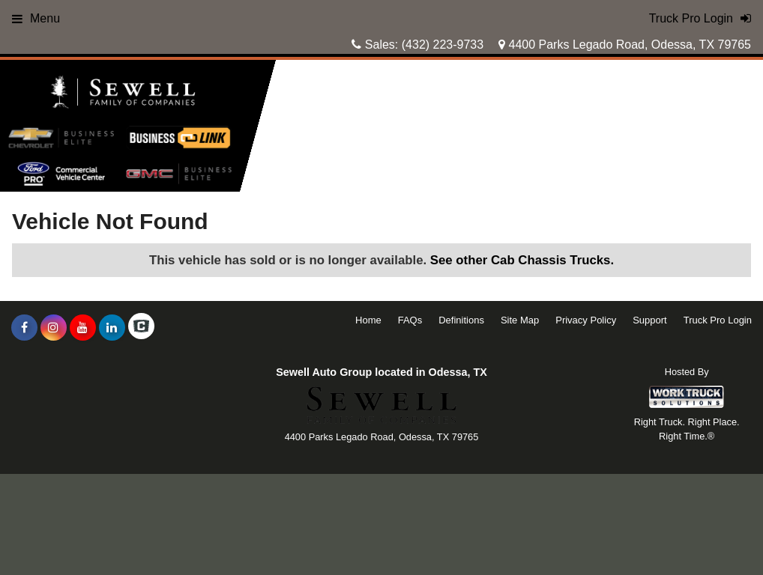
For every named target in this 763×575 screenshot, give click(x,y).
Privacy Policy (585, 320)
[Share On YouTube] (83, 328)
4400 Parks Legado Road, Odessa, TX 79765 (624, 44)
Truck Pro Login (718, 320)
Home (368, 320)
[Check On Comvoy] (141, 328)
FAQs (410, 320)
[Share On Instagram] (53, 328)
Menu (36, 18)
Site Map (520, 320)
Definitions (461, 320)
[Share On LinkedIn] (112, 328)
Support (650, 320)
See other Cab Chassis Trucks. (522, 260)
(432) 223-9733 (442, 44)
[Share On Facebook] (24, 328)
